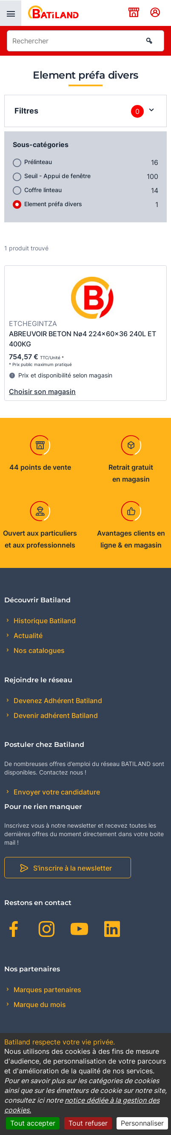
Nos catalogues (38, 650)
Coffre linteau (43, 189)
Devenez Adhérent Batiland (57, 700)
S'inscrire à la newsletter (72, 868)
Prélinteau (38, 161)
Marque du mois (39, 1004)
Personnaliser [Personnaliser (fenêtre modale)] (142, 1123)
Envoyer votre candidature (56, 792)
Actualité (27, 635)
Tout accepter (32, 1123)
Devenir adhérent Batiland (55, 715)
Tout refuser (88, 1123)
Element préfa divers (53, 203)
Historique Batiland (44, 620)
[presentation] (10, 13)
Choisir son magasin (42, 391)
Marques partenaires (46, 989)
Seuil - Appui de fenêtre (57, 175)
